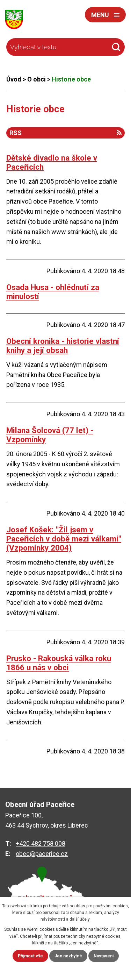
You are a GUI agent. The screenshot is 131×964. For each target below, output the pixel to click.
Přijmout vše (30, 956)
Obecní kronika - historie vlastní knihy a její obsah (62, 345)
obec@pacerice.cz (42, 853)
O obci (36, 79)
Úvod (13, 79)
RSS (65, 132)
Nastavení (104, 956)
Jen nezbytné (68, 956)
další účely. (80, 919)
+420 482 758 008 (40, 843)
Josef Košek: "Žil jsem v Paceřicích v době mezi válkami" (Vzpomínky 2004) (63, 538)
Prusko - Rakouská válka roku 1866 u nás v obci (58, 663)
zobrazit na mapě (45, 898)
